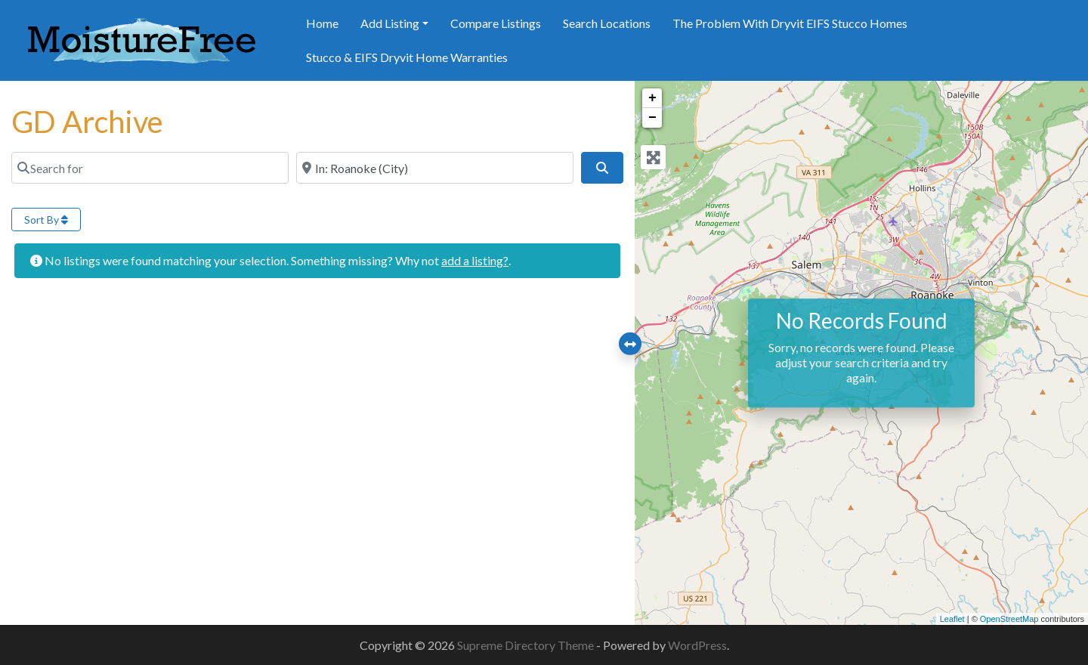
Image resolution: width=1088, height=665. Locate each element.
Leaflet (952, 618)
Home (322, 23)
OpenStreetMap (1009, 618)
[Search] (602, 168)
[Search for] (150, 168)
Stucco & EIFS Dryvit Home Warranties (407, 57)
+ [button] (652, 98)
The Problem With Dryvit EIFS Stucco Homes (789, 23)
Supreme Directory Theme (526, 645)
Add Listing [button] (389, 23)
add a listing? (474, 260)
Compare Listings (495, 23)
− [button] (652, 118)
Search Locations (607, 23)
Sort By (46, 219)
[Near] (434, 168)
